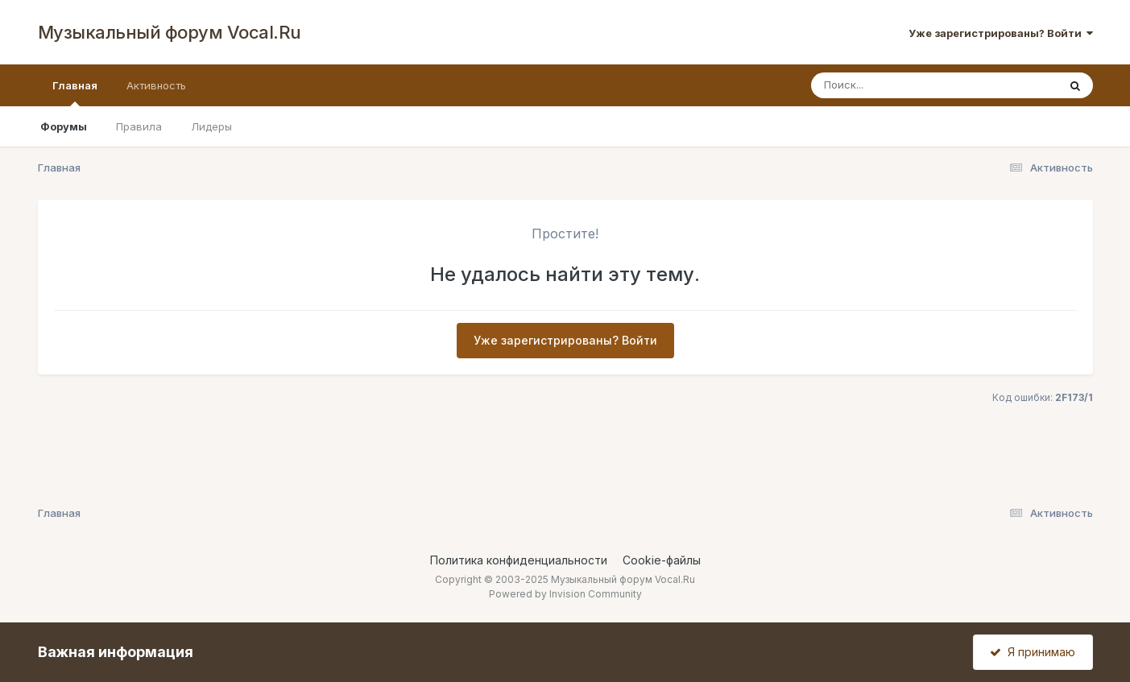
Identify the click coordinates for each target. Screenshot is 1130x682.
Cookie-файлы (662, 560)
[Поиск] (903, 85)
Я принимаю (1032, 652)
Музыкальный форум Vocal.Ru (169, 32)
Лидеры (211, 126)
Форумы (63, 126)
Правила (139, 126)
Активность (156, 85)
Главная (74, 92)
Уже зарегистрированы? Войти (1001, 33)
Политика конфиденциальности (518, 560)
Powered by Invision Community (565, 594)
